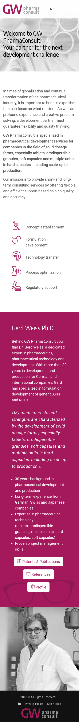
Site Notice (54, 703)
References (38, 574)
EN (52, 8)
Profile (39, 587)
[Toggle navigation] (70, 9)
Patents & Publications (38, 561)
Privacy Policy (34, 703)
